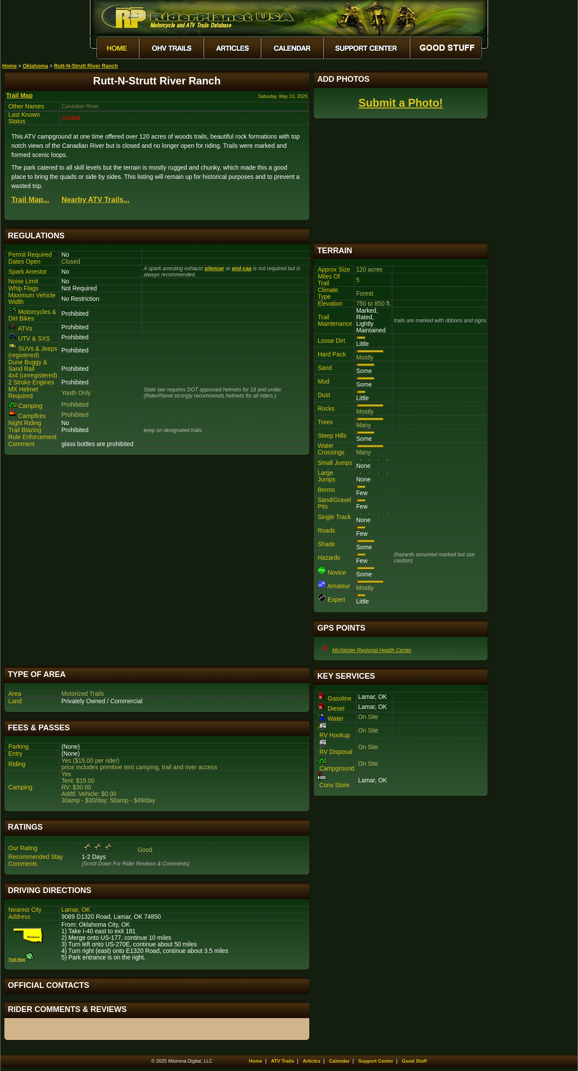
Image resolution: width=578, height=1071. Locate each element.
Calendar (339, 1061)
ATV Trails (282, 1061)
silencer (214, 268)
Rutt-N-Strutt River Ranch (86, 66)
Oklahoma (35, 66)
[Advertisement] (157, 560)
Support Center (375, 1061)
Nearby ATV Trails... (96, 199)
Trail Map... (30, 199)
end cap (241, 268)
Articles (311, 1061)
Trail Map (19, 95)
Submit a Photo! (401, 103)
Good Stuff (414, 1061)
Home (9, 66)
